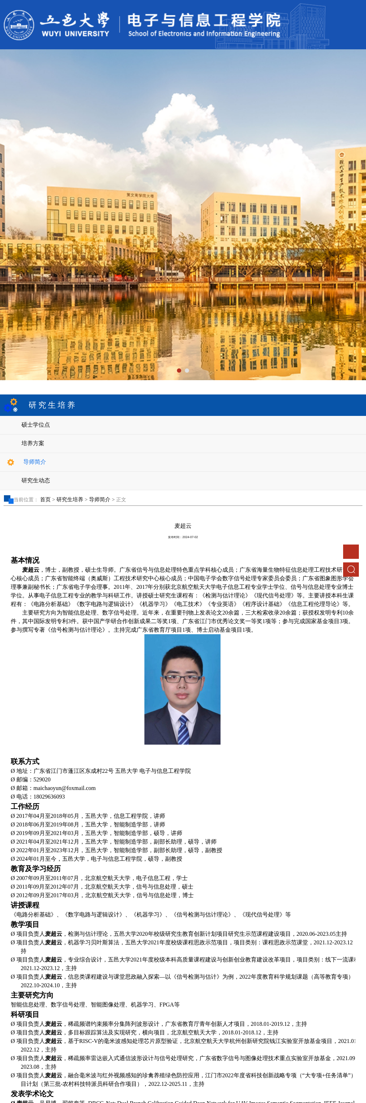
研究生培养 (69, 499)
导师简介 (34, 462)
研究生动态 (35, 480)
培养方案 (32, 443)
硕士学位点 (35, 425)
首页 (45, 499)
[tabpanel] (183, 214)
